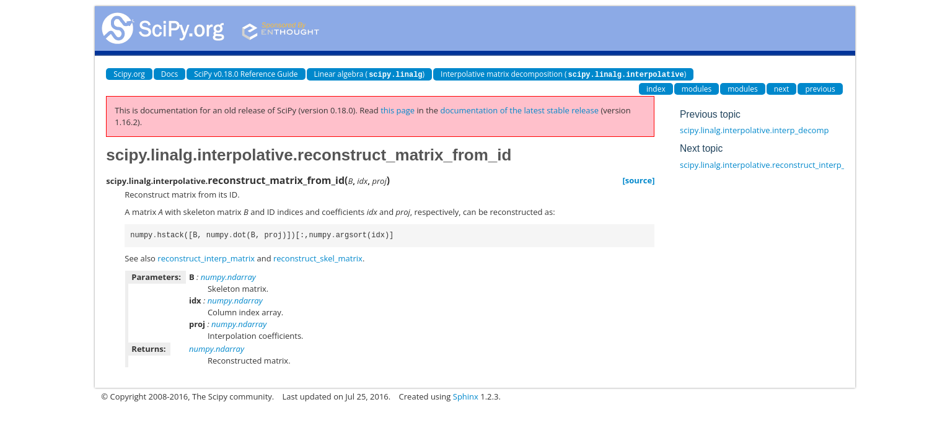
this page (397, 109)
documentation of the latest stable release (519, 109)
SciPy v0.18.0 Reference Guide (245, 74)
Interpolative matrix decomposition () (563, 74)
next (781, 88)
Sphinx (465, 395)
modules (697, 88)
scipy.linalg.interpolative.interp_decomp (754, 129)
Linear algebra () (369, 74)
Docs (169, 74)
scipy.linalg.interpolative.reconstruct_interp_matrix (774, 164)
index (656, 88)
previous (820, 88)
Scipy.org (129, 74)
